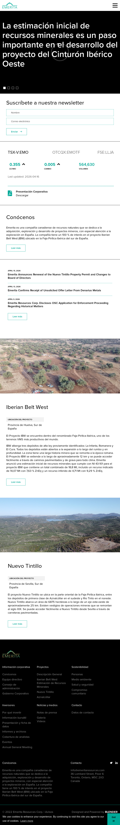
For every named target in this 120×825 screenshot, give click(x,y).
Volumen (83, 168)
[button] (115, 5)
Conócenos (9, 674)
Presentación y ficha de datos (16, 724)
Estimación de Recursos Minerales (51, 685)
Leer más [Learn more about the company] (16, 248)
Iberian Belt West (47, 679)
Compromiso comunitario (79, 692)
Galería (41, 718)
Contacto (77, 705)
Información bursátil (14, 718)
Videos (41, 721)
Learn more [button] (26, 821)
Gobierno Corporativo (15, 693)
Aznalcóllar (43, 697)
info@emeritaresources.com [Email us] (88, 770)
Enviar (16, 131)
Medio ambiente (81, 679)
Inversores (8, 705)
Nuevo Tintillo (45, 692)
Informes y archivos (14, 732)
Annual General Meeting (17, 747)
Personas (77, 674)
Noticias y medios (47, 705)
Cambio (47, 168)
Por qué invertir (11, 712)
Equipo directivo (12, 679)
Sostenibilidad (80, 667)
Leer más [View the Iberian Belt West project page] (16, 482)
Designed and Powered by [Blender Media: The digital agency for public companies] (95, 812)
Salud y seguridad (82, 685)
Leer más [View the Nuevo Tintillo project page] (17, 624)
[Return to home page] (18, 654)
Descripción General (49, 674)
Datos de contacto (83, 712)
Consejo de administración (11, 686)
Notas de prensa (47, 712)
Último (12, 168)
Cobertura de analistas (16, 737)
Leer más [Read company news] (17, 316)
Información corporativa (16, 667)
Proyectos (43, 667)
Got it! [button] (114, 819)
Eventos (7, 742)
